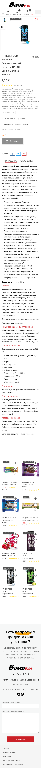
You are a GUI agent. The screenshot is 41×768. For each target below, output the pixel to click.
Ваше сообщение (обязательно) (20, 722)
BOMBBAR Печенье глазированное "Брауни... (29, 484)
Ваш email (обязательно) (20, 704)
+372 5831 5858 (20, 674)
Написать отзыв (22, 124)
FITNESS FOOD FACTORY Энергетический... (28, 555)
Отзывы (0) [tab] (26, 160)
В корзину (12, 141)
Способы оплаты (9, 119)
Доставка (23, 119)
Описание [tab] (11, 160)
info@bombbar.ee (20, 684)
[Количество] (13, 112)
